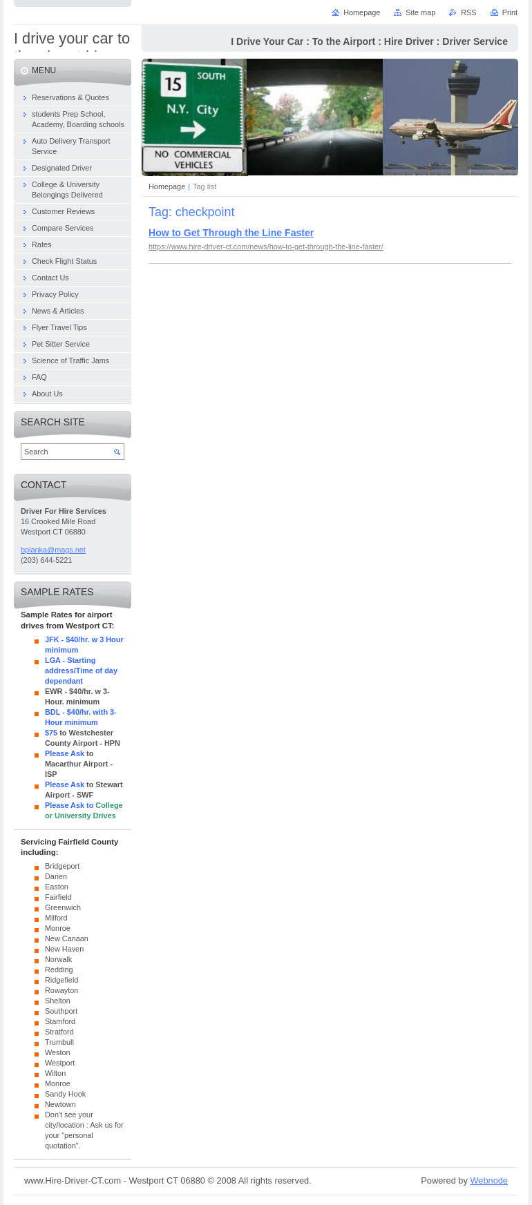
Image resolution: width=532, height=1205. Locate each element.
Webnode (489, 1180)
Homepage (167, 186)
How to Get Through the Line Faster (231, 232)
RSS (468, 12)
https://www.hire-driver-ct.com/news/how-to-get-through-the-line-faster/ (266, 246)
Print (509, 12)
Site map (420, 12)
